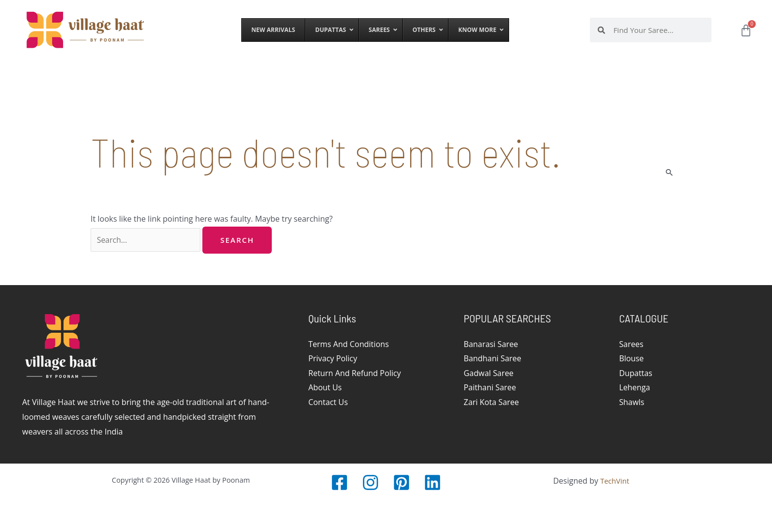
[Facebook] (339, 482)
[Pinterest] (401, 482)
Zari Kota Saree (491, 402)
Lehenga (634, 387)
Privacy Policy (332, 358)
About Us (325, 387)
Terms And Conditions (348, 344)
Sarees (631, 344)
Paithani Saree (490, 387)
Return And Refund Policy (355, 373)
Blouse (631, 358)
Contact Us (328, 402)
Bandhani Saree (493, 358)
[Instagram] (370, 482)
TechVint (614, 480)
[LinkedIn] (432, 482)
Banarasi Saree (491, 344)
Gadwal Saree (489, 373)
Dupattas (635, 373)
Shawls (631, 402)
